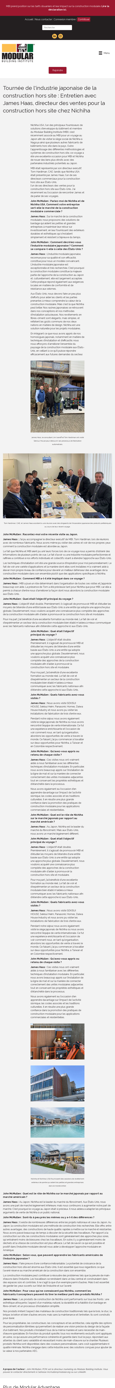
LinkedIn (82, 1372)
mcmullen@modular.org (58, 1372)
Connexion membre (64, 19)
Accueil (29, 19)
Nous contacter (43, 19)
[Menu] (104, 53)
